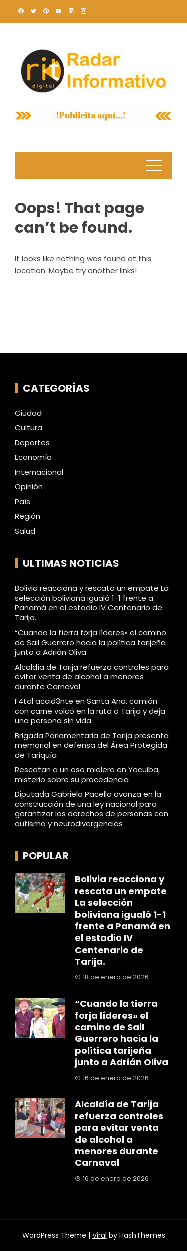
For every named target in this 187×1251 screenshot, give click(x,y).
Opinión (29, 487)
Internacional (39, 472)
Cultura (28, 428)
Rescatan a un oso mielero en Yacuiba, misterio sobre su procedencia (87, 774)
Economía (33, 457)
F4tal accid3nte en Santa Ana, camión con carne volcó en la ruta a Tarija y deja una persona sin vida (90, 711)
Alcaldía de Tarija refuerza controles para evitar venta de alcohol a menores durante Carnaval (92, 677)
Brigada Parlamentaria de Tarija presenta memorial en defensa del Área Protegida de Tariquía (92, 745)
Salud (25, 531)
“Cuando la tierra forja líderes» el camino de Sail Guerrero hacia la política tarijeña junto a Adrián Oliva (90, 642)
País (22, 502)
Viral (99, 1235)
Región (27, 516)
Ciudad (28, 413)
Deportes (32, 443)
